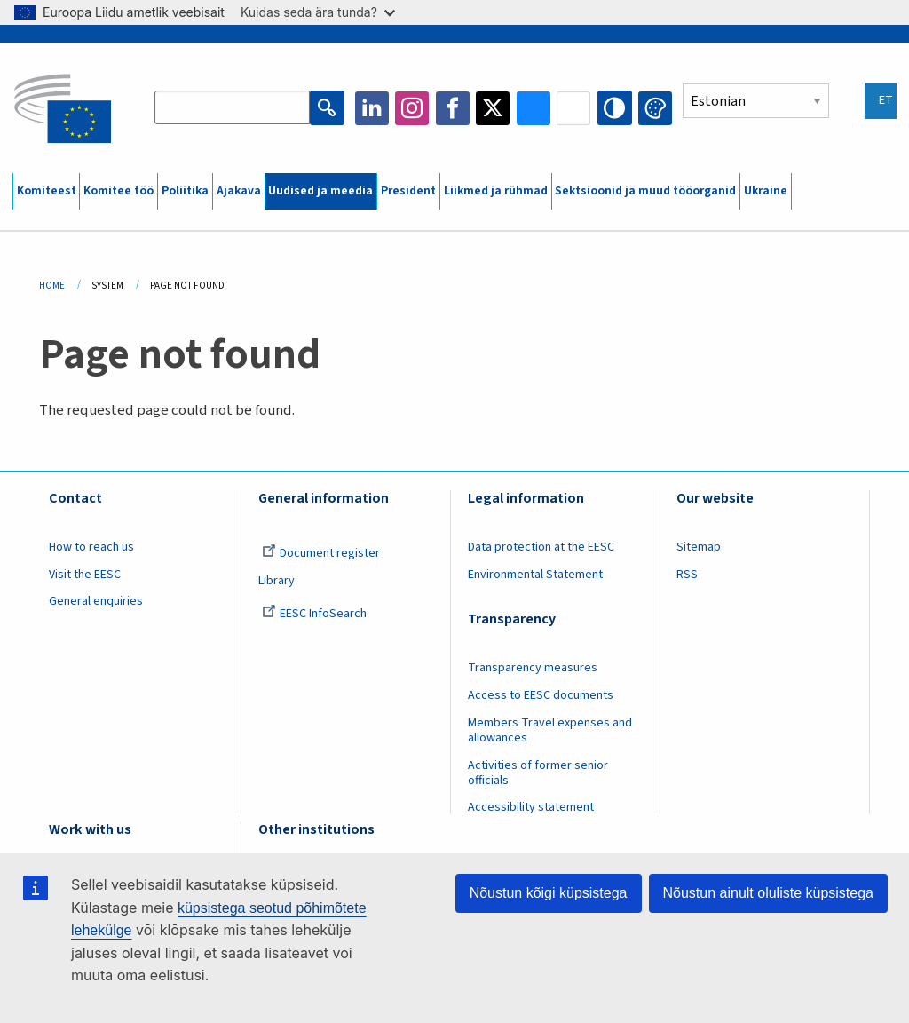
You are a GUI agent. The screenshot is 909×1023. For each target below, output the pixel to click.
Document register (321, 553)
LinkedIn (372, 108)
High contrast (615, 108)
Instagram (413, 108)
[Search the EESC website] (232, 108)
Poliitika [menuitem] (185, 191)
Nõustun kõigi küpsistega (549, 892)
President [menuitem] (408, 191)
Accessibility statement (531, 807)
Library (276, 581)
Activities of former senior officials (538, 773)
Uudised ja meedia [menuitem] (320, 191)
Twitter (493, 108)
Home (52, 285)
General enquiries (96, 601)
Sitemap (698, 547)
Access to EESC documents (540, 695)
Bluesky (533, 108)
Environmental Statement (535, 574)
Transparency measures (532, 668)
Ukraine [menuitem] (765, 191)
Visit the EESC (85, 574)
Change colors (655, 108)
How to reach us (91, 547)
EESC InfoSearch (314, 614)
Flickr (574, 108)
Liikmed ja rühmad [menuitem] (496, 191)
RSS (687, 574)
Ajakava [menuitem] (239, 191)
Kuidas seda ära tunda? (318, 12)
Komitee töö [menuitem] (118, 191)
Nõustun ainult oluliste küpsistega (768, 892)
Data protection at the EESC (541, 547)
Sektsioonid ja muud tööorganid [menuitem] (645, 191)
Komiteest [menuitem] (46, 191)
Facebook (453, 108)
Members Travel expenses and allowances (550, 730)
